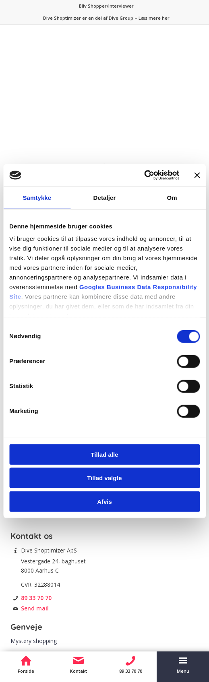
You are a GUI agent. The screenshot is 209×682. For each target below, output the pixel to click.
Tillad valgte (104, 478)
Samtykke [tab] (37, 197)
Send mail (35, 608)
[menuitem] (106, 6)
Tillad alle (104, 454)
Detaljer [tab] (104, 197)
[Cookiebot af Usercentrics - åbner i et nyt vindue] (144, 175)
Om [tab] (172, 197)
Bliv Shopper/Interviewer (106, 6)
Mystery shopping (33, 641)
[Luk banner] (197, 175)
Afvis (104, 501)
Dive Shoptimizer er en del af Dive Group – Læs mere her (106, 18)
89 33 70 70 (36, 598)
